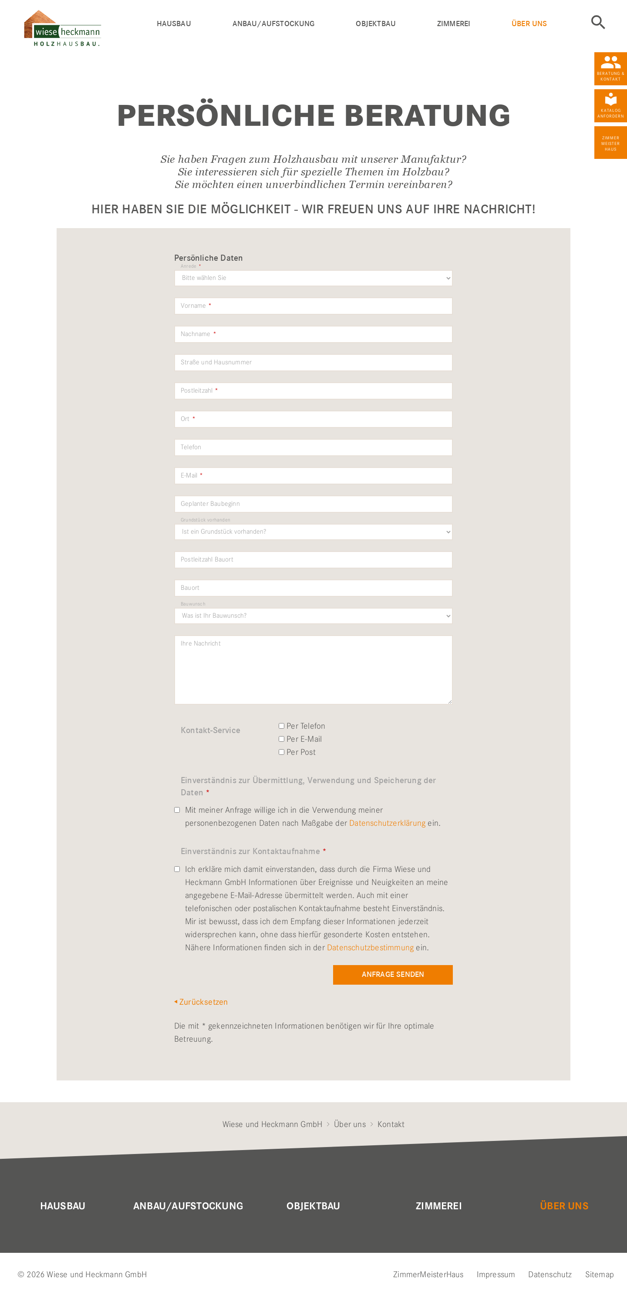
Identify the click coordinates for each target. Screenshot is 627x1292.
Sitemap (599, 1274)
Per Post (297, 752)
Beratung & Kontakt (611, 76)
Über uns (529, 23)
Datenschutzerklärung (387, 823)
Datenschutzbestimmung (370, 947)
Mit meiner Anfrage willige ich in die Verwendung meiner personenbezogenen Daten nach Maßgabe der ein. (307, 816)
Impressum (496, 1274)
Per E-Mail (300, 739)
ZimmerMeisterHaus (428, 1274)
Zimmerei (453, 23)
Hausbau (174, 23)
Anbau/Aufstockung (274, 23)
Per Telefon (302, 726)
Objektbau (376, 23)
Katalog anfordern (610, 113)
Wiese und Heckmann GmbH (272, 1124)
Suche (598, 22)
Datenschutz (550, 1274)
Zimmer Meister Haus (610, 143)
